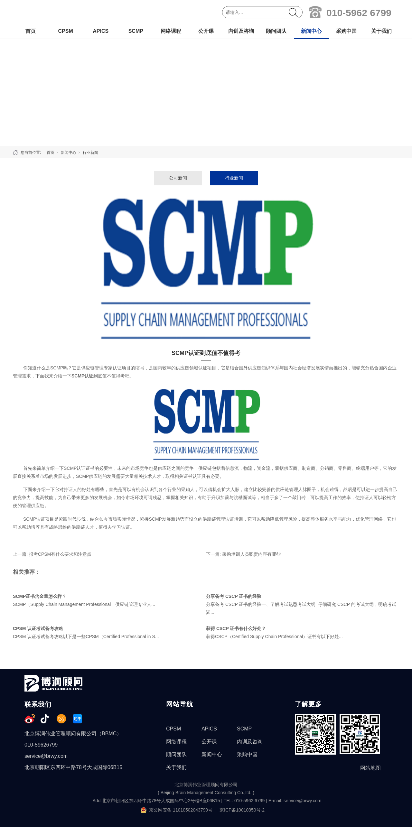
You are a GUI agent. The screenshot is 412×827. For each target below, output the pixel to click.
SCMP (135, 31)
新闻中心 (311, 31)
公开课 (206, 31)
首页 (30, 31)
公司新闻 (178, 178)
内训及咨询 (241, 31)
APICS (100, 31)
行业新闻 (90, 152)
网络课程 (171, 31)
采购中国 (346, 31)
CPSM (65, 31)
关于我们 (381, 31)
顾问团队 (276, 31)
